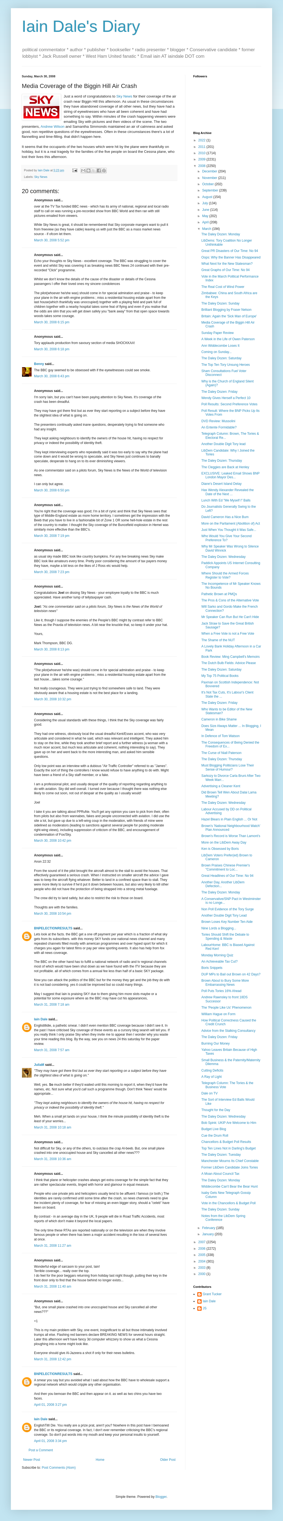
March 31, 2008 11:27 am (52, 1246)
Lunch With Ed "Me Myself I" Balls (226, 500)
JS (205, 1308)
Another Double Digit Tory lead (223, 444)
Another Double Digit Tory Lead (224, 915)
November (210, 178)
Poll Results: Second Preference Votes (229, 404)
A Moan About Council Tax (220, 1174)
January (208, 1234)
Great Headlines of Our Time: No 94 (227, 876)
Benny (39, 364)
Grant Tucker (212, 1294)
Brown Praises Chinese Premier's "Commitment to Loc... (225, 867)
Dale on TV (209, 1093)
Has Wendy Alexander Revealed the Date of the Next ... (227, 492)
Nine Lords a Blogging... (218, 928)
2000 (202, 1274)
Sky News (124, 96)
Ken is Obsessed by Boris (220, 849)
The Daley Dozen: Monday (220, 234)
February (209, 1228)
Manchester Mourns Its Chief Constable (230, 1161)
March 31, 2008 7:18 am (51, 1004)
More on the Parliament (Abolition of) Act (230, 523)
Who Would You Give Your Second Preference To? (226, 538)
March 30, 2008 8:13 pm (51, 649)
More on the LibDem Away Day (223, 842)
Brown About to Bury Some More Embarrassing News (225, 982)
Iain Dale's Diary (81, 26)
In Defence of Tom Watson (220, 736)
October (208, 184)
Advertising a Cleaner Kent (220, 786)
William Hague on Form (218, 1014)
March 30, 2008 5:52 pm (51, 240)
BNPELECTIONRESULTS (53, 928)
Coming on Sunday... (216, 352)
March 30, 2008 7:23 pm (51, 572)
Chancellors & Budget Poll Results (226, 1142)
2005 (202, 1255)
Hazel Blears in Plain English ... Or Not (229, 819)
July (205, 203)
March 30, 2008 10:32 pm (52, 699)
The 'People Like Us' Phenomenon (226, 1007)
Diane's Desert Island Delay (221, 484)
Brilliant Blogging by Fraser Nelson (226, 310)
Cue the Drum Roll (214, 1135)
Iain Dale (40, 1019)
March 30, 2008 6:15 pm (51, 322)
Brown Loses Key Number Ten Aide (227, 922)
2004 (202, 1261)
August (207, 197)
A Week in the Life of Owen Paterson (228, 339)
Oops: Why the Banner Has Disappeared (230, 257)
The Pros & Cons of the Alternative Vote (230, 600)
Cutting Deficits (212, 1070)
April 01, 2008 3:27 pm (50, 1405)
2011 (202, 147)
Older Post (168, 1460)
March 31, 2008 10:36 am (52, 1159)
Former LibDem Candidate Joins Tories (229, 1167)
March (207, 229)
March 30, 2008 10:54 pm (52, 913)
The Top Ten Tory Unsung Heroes (225, 365)
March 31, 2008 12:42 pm (52, 1359)
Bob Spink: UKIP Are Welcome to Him (228, 1123)
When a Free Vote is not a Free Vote (227, 633)
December (210, 171)
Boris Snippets (211, 968)
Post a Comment (41, 1450)
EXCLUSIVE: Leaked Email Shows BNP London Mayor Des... (230, 475)
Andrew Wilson (52, 126)
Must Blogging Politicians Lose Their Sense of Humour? (227, 767)
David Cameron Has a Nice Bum (224, 517)
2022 (202, 140)
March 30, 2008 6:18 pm (51, 349)
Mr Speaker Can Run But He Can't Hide (230, 617)
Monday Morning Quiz (217, 955)
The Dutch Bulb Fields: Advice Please (228, 663)
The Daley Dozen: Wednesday (223, 557)
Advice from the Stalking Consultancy (228, 1031)
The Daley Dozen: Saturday (221, 358)
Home (100, 1460)
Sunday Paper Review (217, 333)
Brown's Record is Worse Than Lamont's (230, 836)
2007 (202, 1242)
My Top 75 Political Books (220, 676)
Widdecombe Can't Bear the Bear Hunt (229, 1186)
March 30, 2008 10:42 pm (52, 840)
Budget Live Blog (213, 1129)
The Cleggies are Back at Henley (225, 467)
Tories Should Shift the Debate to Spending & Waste (225, 936)
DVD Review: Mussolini (218, 421)
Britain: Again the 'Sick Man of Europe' (229, 316)
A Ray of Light (211, 1077)
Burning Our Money (215, 1043)
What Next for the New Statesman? (227, 264)
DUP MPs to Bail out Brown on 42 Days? (230, 974)
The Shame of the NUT (218, 640)
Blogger (161, 1497)
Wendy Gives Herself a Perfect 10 (226, 398)
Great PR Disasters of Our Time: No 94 (229, 251)
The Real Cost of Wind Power (222, 287)
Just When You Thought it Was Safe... (228, 530)
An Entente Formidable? (218, 427)
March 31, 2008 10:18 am (52, 1127)
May (205, 216)
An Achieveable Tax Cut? (219, 961)
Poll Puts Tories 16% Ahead (221, 991)
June (206, 210)
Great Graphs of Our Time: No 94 (225, 270)
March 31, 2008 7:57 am (51, 1050)
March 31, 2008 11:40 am (52, 1286)
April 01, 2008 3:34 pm (50, 1441)
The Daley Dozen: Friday (219, 392)
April (206, 222)
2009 (202, 159)
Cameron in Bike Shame (219, 719)
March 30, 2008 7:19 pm (51, 536)
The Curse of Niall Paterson (221, 753)
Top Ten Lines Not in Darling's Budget (228, 1148)
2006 (202, 1249)
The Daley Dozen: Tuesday (221, 1155)
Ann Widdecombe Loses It (220, 346)
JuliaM (39, 1065)
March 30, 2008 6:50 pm (51, 490)
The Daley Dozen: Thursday (221, 461)
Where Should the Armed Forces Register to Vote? (225, 575)
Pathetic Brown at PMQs (219, 594)
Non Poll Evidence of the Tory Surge (227, 909)
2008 (202, 166)
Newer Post (31, 1460)
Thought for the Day (215, 1110)
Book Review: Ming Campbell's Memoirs (230, 657)
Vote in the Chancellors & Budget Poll (228, 1203)
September (210, 190)
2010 (202, 153)
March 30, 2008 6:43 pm (51, 376)
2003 (202, 1268)
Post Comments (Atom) (59, 1468)
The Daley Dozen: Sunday (220, 303)
